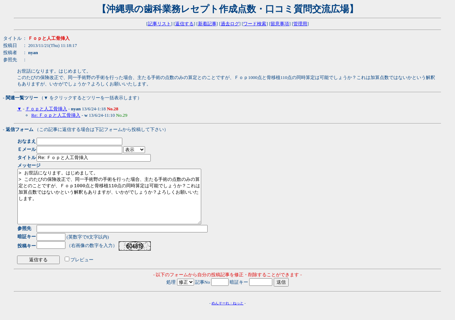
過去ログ (230, 23)
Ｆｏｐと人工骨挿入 (46, 108)
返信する (184, 23)
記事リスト (159, 23)
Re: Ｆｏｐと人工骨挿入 (55, 115)
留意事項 (280, 23)
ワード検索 (254, 23)
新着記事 (207, 23)
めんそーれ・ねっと (227, 314)
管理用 (300, 23)
